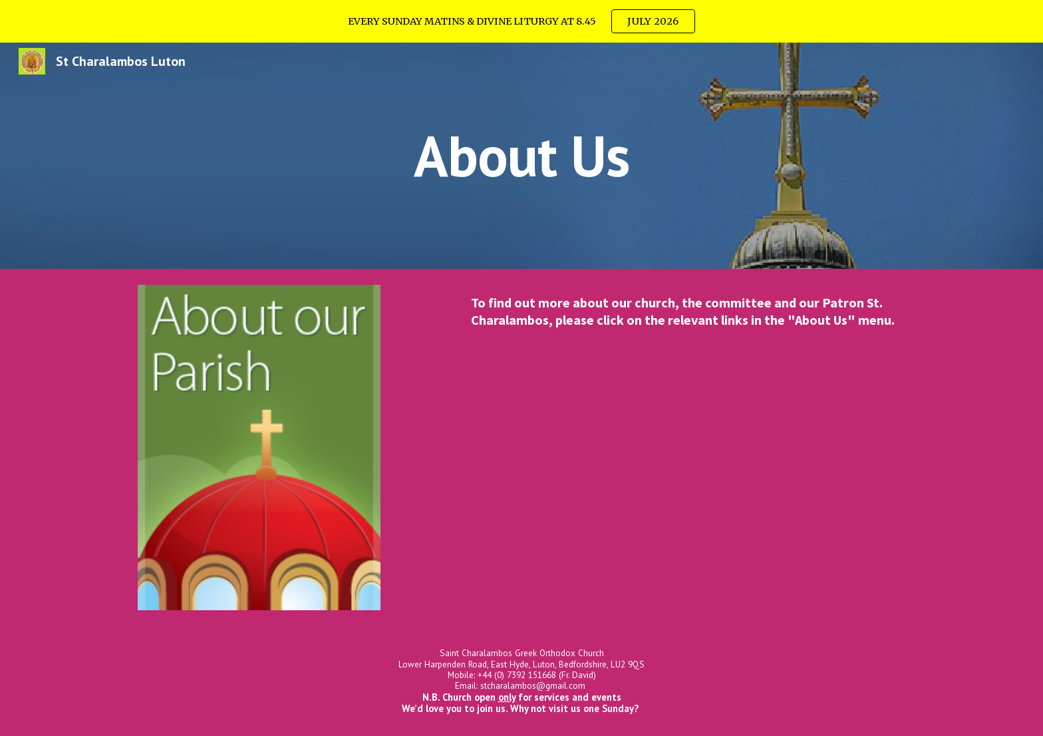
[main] (521, 155)
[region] (521, 21)
